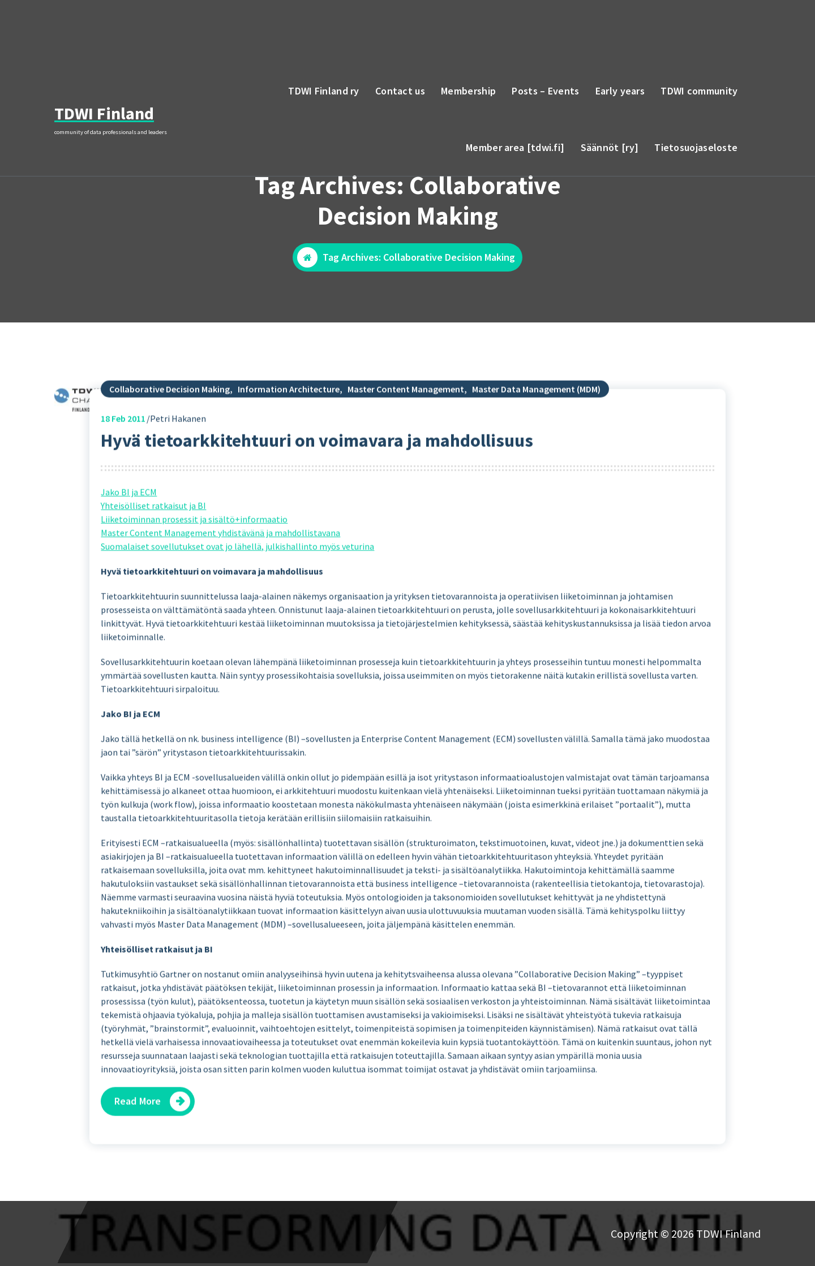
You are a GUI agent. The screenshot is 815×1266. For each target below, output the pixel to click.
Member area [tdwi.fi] (515, 147)
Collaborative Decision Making (169, 424)
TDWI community (698, 90)
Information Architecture (289, 424)
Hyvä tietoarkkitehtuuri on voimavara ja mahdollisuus (317, 475)
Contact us (400, 90)
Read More (137, 1136)
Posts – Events (545, 90)
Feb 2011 (123, 453)
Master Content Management (406, 424)
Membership (468, 90)
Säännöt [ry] (610, 147)
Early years (620, 90)
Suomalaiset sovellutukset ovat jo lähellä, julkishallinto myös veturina (237, 581)
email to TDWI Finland (691, 27)
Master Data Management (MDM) (536, 424)
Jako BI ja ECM (129, 527)
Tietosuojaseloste (695, 147)
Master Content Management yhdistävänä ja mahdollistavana (220, 568)
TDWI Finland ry (323, 90)
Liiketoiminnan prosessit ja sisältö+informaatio (194, 554)
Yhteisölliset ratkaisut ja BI (153, 540)
